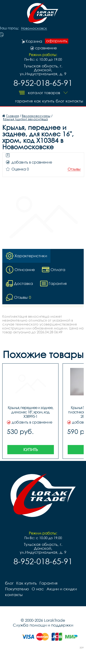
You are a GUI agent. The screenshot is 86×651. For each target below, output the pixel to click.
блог (60, 101)
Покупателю (17, 588)
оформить (56, 41)
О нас (38, 588)
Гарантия (24, 101)
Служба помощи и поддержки (43, 625)
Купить (30, 449)
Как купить (44, 101)
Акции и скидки (62, 588)
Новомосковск (34, 28)
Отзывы (74, 169)
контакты (74, 101)
